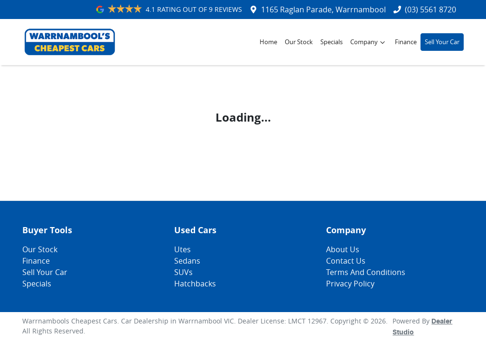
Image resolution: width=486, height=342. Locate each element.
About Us (342, 249)
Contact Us (345, 261)
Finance (406, 42)
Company (368, 42)
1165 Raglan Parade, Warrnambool (323, 9)
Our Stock (299, 42)
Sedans (187, 261)
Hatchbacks (195, 283)
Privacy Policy (350, 283)
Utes (182, 249)
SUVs (183, 272)
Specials (331, 42)
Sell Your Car (442, 42)
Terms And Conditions (365, 272)
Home (268, 42)
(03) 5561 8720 (430, 9)
